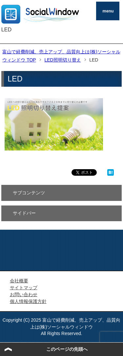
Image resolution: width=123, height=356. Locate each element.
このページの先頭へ (67, 349)
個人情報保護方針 (28, 301)
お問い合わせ (23, 294)
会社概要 (19, 280)
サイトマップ (23, 287)
